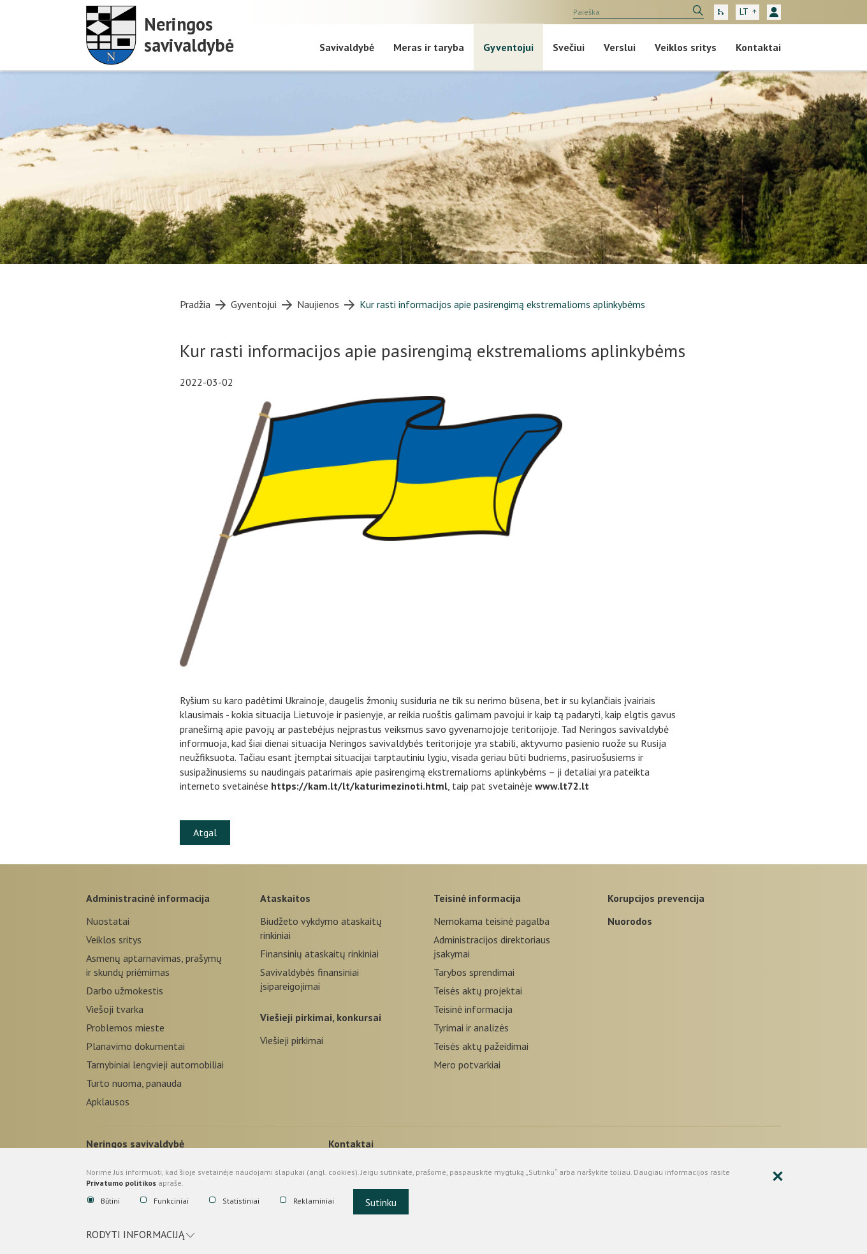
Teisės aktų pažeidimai (480, 1046)
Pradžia (195, 304)
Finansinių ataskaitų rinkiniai (319, 953)
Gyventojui (508, 47)
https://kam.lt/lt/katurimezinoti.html (359, 785)
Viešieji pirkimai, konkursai (320, 1017)
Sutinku (381, 1202)
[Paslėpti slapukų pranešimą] (777, 1176)
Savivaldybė (346, 47)
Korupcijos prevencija (656, 898)
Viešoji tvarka (114, 1009)
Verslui (620, 47)
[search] (638, 12)
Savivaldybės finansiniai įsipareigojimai (309, 979)
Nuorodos (630, 921)
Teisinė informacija (477, 898)
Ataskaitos (285, 898)
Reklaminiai (307, 1201)
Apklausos (107, 1101)
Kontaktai (758, 47)
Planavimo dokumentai (135, 1046)
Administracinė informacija (148, 898)
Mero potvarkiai (466, 1064)
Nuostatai (107, 921)
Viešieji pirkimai (291, 1040)
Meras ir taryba (428, 47)
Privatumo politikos (121, 1183)
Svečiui (569, 47)
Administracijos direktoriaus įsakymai (491, 946)
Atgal (205, 832)
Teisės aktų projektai (477, 990)
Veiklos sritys (686, 47)
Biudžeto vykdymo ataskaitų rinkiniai (321, 928)
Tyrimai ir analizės (471, 1027)
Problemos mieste (125, 1027)
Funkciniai (164, 1201)
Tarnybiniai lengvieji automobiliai (155, 1064)
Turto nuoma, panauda (134, 1083)
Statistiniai (234, 1201)
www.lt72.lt (562, 785)
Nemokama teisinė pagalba (491, 921)
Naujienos (318, 304)
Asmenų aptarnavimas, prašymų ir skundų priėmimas (154, 965)
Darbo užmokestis (124, 990)
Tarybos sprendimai (473, 972)
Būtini (103, 1201)
